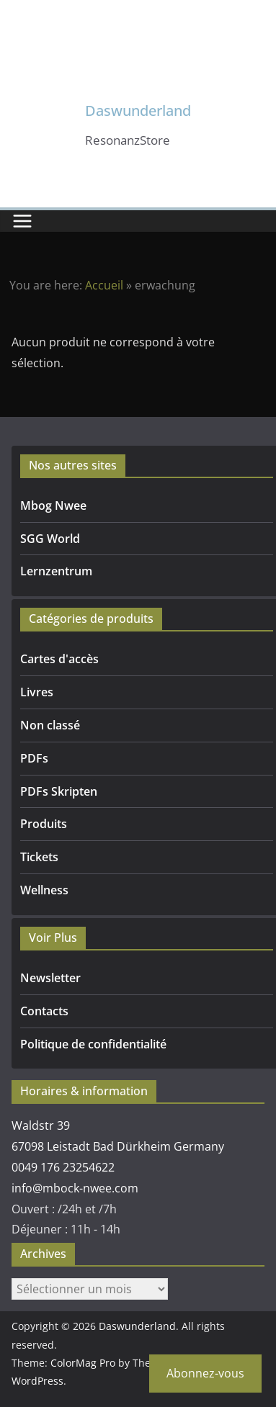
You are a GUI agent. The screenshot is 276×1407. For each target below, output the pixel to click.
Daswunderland (138, 110)
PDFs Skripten (58, 791)
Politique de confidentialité (93, 1044)
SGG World (50, 539)
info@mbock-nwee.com (75, 1188)
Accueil (104, 285)
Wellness (44, 890)
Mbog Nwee (53, 505)
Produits (43, 824)
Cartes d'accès (59, 659)
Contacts (44, 1011)
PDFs (34, 758)
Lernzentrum (56, 571)
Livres (36, 692)
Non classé (50, 725)
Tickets (39, 857)
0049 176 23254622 (63, 1167)
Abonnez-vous (205, 1373)
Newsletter (50, 978)
